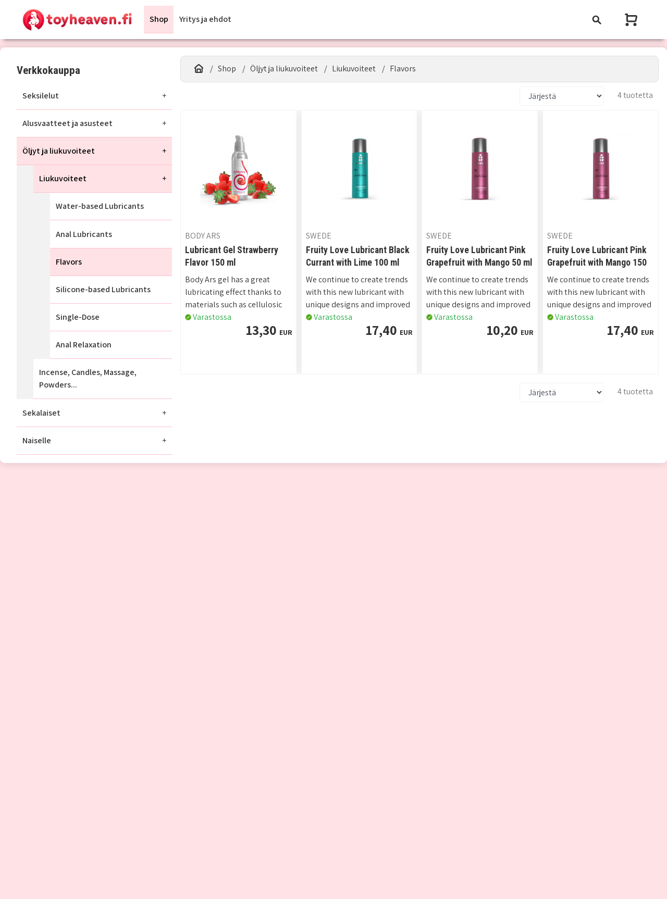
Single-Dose (78, 316)
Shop (159, 19)
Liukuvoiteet (63, 178)
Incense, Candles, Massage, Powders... (88, 379)
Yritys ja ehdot (205, 19)
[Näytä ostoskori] (632, 19)
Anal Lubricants (84, 234)
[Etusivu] (198, 69)
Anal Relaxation (84, 344)
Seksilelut (40, 95)
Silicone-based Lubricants (103, 289)
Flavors (69, 261)
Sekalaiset (41, 412)
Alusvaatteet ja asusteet (67, 123)
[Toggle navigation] (597, 19)
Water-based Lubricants (100, 206)
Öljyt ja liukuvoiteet (58, 150)
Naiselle (36, 440)
